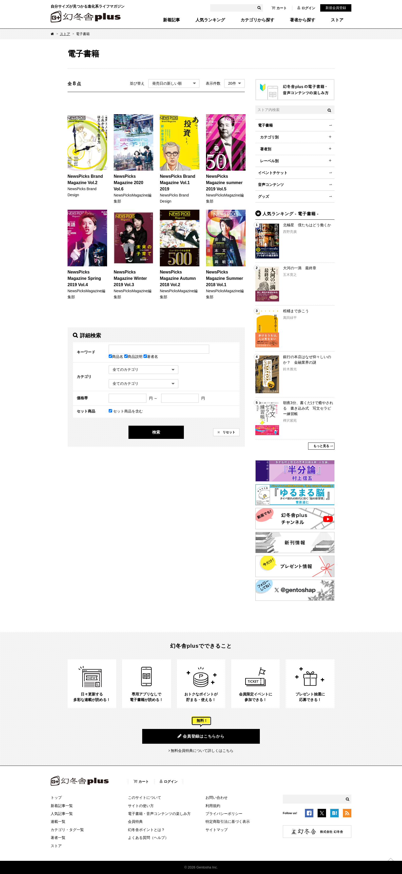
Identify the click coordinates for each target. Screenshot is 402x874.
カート (279, 8)
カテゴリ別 (269, 137)
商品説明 (133, 356)
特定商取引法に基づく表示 (227, 821)
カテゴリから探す (257, 20)
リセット (228, 432)
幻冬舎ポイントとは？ (146, 830)
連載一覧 (58, 821)
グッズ (263, 196)
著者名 (150, 356)
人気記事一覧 (62, 813)
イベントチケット (273, 173)
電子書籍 (265, 125)
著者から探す (302, 20)
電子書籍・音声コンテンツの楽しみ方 (159, 813)
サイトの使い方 (141, 806)
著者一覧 (58, 837)
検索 (156, 432)
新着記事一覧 (62, 806)
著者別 (265, 149)
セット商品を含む (126, 411)
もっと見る (321, 446)
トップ (56, 797)
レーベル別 (269, 161)
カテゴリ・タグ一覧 (67, 830)
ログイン (306, 8)
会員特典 (135, 821)
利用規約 (212, 806)
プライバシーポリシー (223, 813)
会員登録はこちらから (201, 736)
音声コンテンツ (271, 185)
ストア (337, 20)
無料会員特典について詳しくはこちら (202, 750)
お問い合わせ (216, 797)
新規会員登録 (336, 8)
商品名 (116, 356)
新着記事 (171, 20)
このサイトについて (144, 797)
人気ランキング (210, 20)
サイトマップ (216, 830)
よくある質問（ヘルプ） (148, 837)
